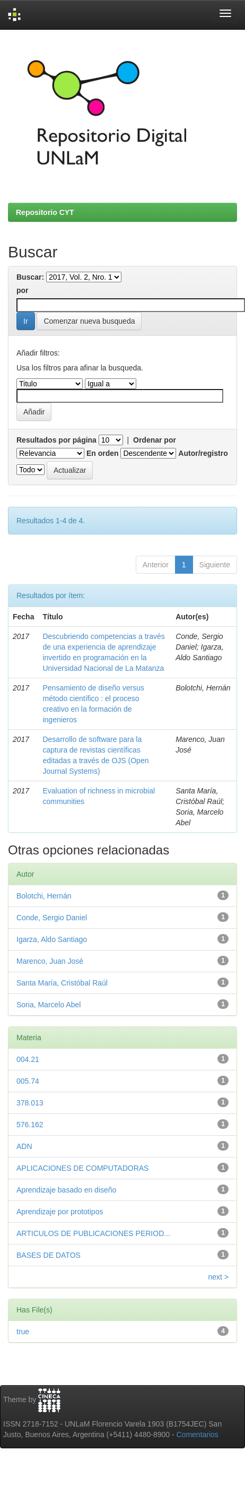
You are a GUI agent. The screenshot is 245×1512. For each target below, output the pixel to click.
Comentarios (197, 1434)
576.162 (29, 1124)
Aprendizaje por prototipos (59, 1211)
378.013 (29, 1103)
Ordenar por (154, 440)
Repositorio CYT (45, 212)
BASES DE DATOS (48, 1255)
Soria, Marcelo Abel (48, 1004)
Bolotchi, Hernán (44, 896)
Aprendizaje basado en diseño (66, 1190)
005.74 (27, 1081)
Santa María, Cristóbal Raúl (62, 983)
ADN (24, 1146)
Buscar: (30, 277)
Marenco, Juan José (49, 961)
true (22, 1331)
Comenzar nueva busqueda (89, 321)
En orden (102, 453)
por (22, 290)
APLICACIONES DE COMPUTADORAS (82, 1168)
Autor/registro (203, 453)
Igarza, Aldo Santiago (51, 939)
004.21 (27, 1059)
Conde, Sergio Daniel (51, 917)
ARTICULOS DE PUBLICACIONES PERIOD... (93, 1233)
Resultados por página (56, 440)
